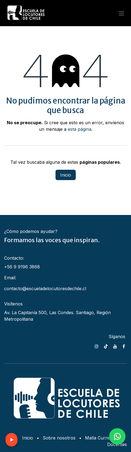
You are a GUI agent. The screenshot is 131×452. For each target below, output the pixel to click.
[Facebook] (123, 346)
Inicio (65, 175)
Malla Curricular (102, 438)
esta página (79, 129)
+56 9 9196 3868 (22, 266)
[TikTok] (106, 346)
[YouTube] (115, 346)
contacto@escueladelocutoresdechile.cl (45, 288)
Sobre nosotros (59, 438)
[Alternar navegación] (121, 13)
